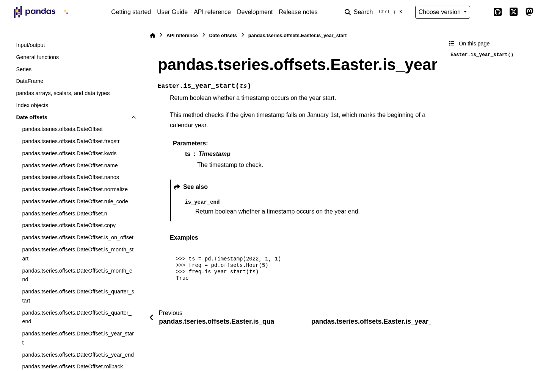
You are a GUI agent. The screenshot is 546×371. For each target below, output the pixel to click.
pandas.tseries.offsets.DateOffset (62, 129)
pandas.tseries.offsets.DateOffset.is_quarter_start (78, 296)
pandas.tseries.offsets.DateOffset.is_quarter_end (76, 317)
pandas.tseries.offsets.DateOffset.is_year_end (78, 355)
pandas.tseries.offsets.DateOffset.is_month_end (77, 275)
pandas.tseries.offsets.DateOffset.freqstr (70, 141)
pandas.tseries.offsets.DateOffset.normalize (75, 189)
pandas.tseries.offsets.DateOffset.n (64, 213)
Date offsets (31, 117)
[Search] (375, 12)
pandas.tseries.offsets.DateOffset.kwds (69, 153)
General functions (37, 57)
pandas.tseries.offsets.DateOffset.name (70, 165)
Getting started (131, 12)
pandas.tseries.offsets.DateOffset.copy (69, 225)
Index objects (32, 105)
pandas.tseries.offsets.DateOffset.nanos (70, 177)
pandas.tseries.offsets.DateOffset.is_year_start (78, 338)
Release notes (298, 12)
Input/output (30, 45)
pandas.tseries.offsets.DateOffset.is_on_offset (77, 237)
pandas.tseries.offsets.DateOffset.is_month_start (77, 254)
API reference (212, 12)
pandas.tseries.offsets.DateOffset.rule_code (75, 201)
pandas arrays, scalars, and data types (63, 93)
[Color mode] (481, 12)
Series (23, 69)
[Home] (152, 35)
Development (255, 12)
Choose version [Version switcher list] (441, 12)
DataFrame (29, 81)
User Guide (172, 12)
